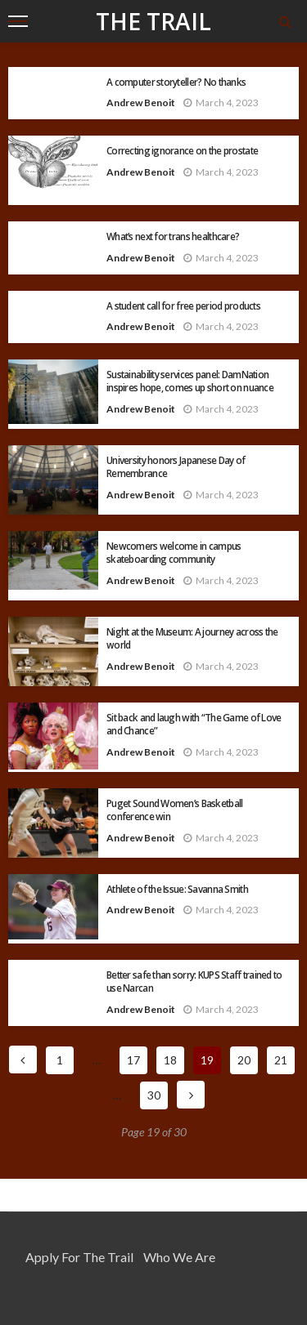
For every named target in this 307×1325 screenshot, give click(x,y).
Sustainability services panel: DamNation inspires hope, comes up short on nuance (189, 381)
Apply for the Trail (79, 1257)
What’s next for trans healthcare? (172, 236)
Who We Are (179, 1257)
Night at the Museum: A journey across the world (192, 638)
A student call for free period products (183, 305)
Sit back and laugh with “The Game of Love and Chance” (193, 724)
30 (153, 1095)
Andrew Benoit (140, 102)
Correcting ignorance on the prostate (182, 150)
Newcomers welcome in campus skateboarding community (174, 552)
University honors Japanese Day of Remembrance (175, 466)
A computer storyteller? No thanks (176, 81)
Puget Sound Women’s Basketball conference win (174, 809)
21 (280, 1060)
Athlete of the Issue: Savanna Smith (177, 888)
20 (244, 1060)
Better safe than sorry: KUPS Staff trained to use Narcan (194, 981)
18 (170, 1060)
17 (133, 1060)
